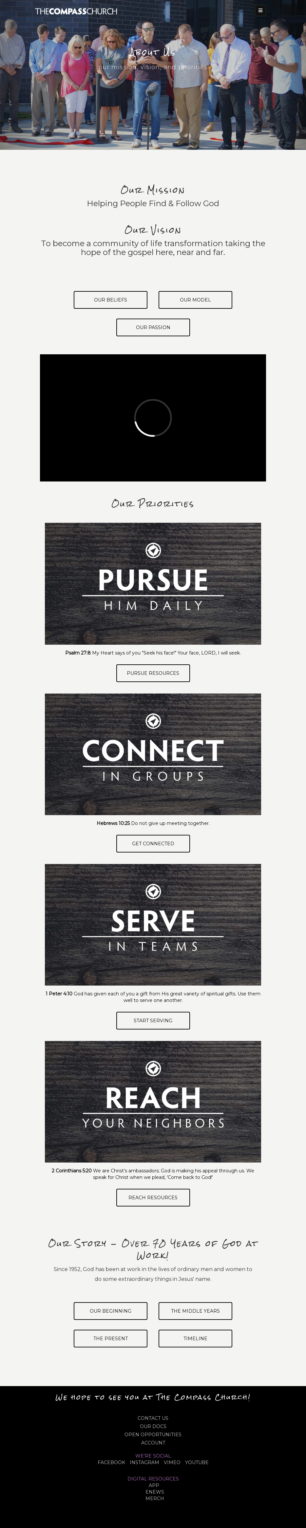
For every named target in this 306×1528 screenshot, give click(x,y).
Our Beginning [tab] (110, 1311)
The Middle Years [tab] (195, 1311)
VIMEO (172, 1462)
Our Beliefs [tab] (110, 300)
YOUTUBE (197, 1462)
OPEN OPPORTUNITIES (153, 1435)
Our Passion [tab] (153, 327)
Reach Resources (153, 1198)
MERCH (154, 1498)
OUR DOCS (153, 1426)
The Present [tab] (110, 1339)
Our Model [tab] (195, 300)
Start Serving (153, 1021)
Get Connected (153, 844)
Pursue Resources (153, 673)
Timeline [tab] (195, 1339)
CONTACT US (153, 1418)
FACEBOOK (111, 1462)
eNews (154, 1492)
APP (154, 1485)
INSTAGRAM (144, 1462)
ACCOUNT (153, 1443)
